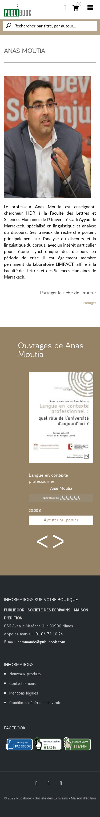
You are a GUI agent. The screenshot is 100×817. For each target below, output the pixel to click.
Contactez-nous (22, 683)
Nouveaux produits (25, 673)
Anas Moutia (61, 488)
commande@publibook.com (41, 641)
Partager (89, 303)
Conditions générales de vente (35, 702)
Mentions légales (23, 693)
